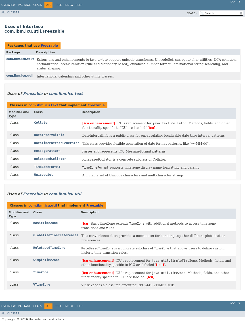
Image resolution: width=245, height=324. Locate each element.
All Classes (10, 12)
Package (24, 4)
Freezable (49, 45)
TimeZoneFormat (47, 167)
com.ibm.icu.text (20, 59)
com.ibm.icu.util (19, 75)
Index (69, 4)
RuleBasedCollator (50, 159)
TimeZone (40, 272)
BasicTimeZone (45, 223)
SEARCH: (193, 13)
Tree (58, 4)
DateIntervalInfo (49, 135)
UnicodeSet (43, 174)
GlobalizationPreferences (55, 235)
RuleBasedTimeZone (49, 247)
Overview (8, 4)
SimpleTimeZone (46, 260)
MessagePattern (47, 151)
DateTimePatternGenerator (56, 143)
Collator (41, 122)
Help (78, 4)
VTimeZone (41, 284)
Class (37, 4)
